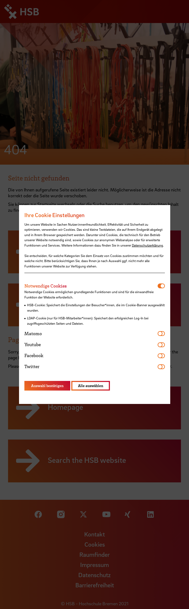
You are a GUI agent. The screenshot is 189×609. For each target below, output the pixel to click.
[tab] (91, 285)
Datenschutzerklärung (147, 245)
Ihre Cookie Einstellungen (54, 214)
